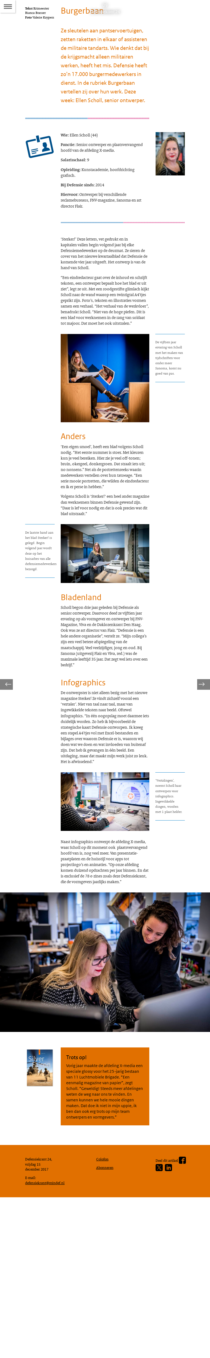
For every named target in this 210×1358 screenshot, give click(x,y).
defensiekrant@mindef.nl (47, 1341)
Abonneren (106, 1324)
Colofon (103, 1315)
